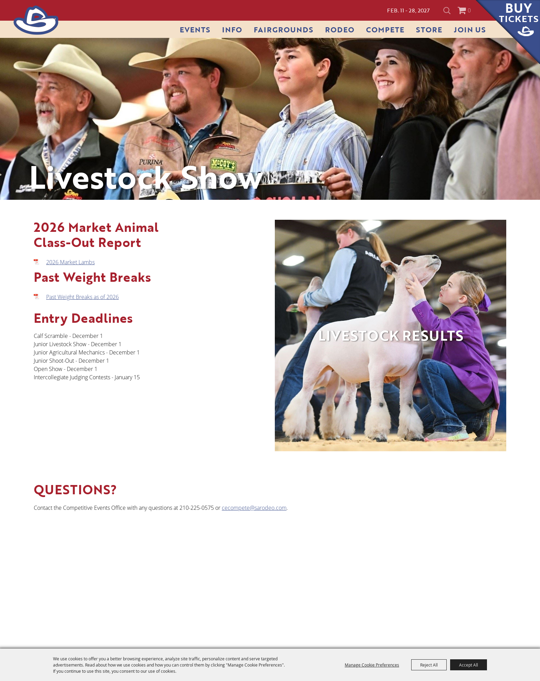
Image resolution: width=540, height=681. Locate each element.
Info (232, 29)
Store (429, 29)
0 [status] (469, 10)
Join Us (470, 29)
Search (448, 10)
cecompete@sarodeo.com (254, 508)
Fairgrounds (283, 29)
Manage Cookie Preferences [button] (372, 665)
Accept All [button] (468, 665)
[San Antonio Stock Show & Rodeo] (36, 20)
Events (195, 29)
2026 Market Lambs (70, 262)
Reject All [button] (429, 665)
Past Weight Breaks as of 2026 (82, 297)
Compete (385, 29)
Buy (519, 12)
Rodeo (339, 29)
